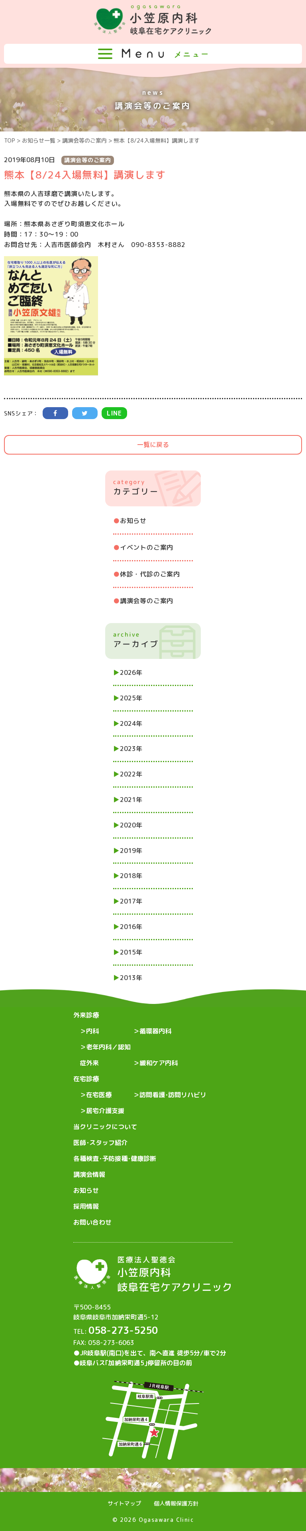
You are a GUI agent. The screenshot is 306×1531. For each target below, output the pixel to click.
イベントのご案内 (146, 547)
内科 (92, 1031)
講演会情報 (89, 1174)
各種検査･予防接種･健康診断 (114, 1158)
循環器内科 (155, 1031)
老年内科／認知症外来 (105, 1055)
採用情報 (86, 1206)
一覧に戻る (153, 444)
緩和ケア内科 (158, 1063)
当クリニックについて (105, 1126)
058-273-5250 (123, 1330)
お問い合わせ (92, 1222)
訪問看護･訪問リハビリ (172, 1094)
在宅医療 (99, 1094)
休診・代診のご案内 (150, 574)
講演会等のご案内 (84, 140)
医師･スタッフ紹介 (100, 1142)
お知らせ (133, 520)
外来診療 (86, 1015)
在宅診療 (86, 1078)
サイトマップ (124, 1503)
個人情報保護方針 (176, 1503)
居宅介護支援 (105, 1110)
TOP (9, 140)
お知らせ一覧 (38, 140)
